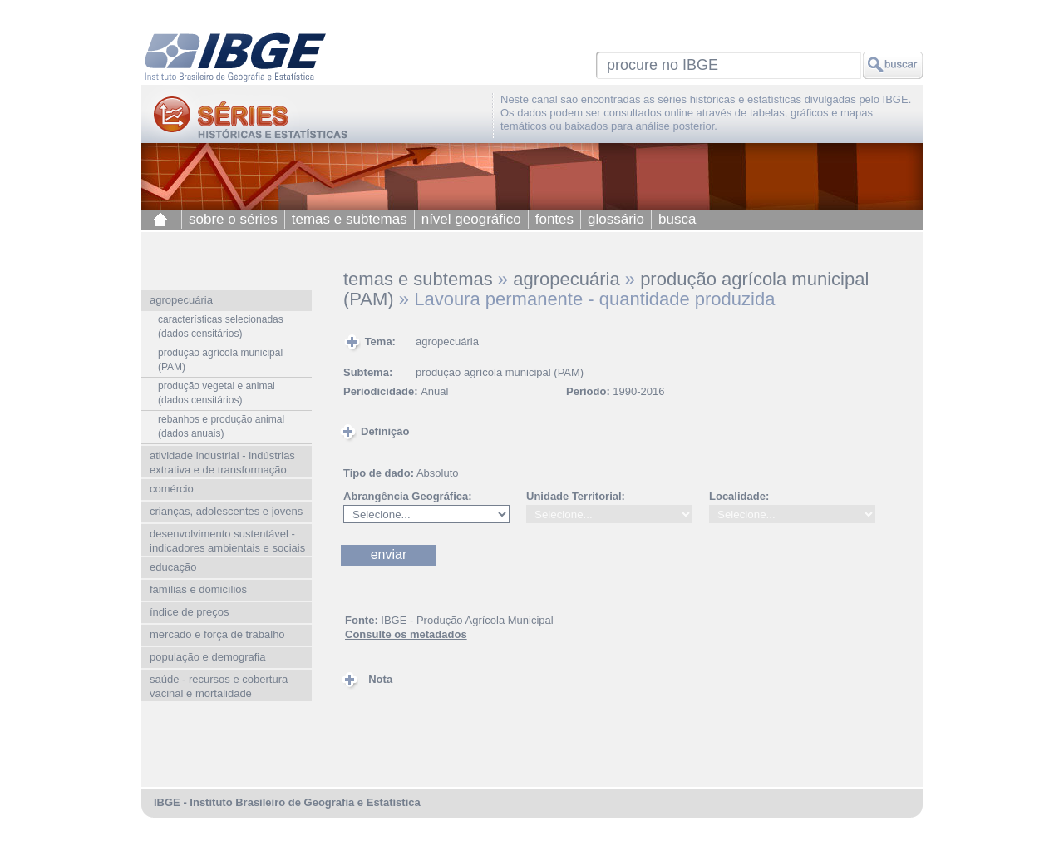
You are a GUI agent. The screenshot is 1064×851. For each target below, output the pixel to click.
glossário (616, 219)
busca (677, 219)
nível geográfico (471, 219)
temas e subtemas (349, 219)
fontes (554, 219)
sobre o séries (233, 219)
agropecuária (566, 279)
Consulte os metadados (406, 634)
